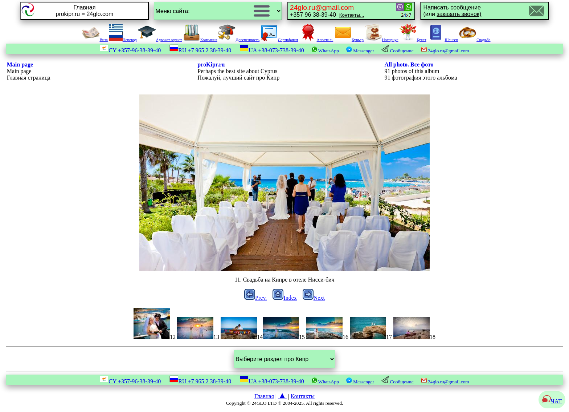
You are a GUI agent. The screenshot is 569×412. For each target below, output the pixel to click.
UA (272, 50)
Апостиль (316, 39)
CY (130, 50)
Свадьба (474, 39)
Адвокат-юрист (160, 39)
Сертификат (279, 39)
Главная (264, 396)
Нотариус (381, 39)
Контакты (303, 396)
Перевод (123, 39)
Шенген (442, 39)
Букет (412, 39)
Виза (94, 39)
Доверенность (238, 39)
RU (200, 50)
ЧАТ (552, 401)
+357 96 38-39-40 (327, 11)
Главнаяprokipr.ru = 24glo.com (84, 10)
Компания (200, 39)
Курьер (349, 39)
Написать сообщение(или (452, 10)
